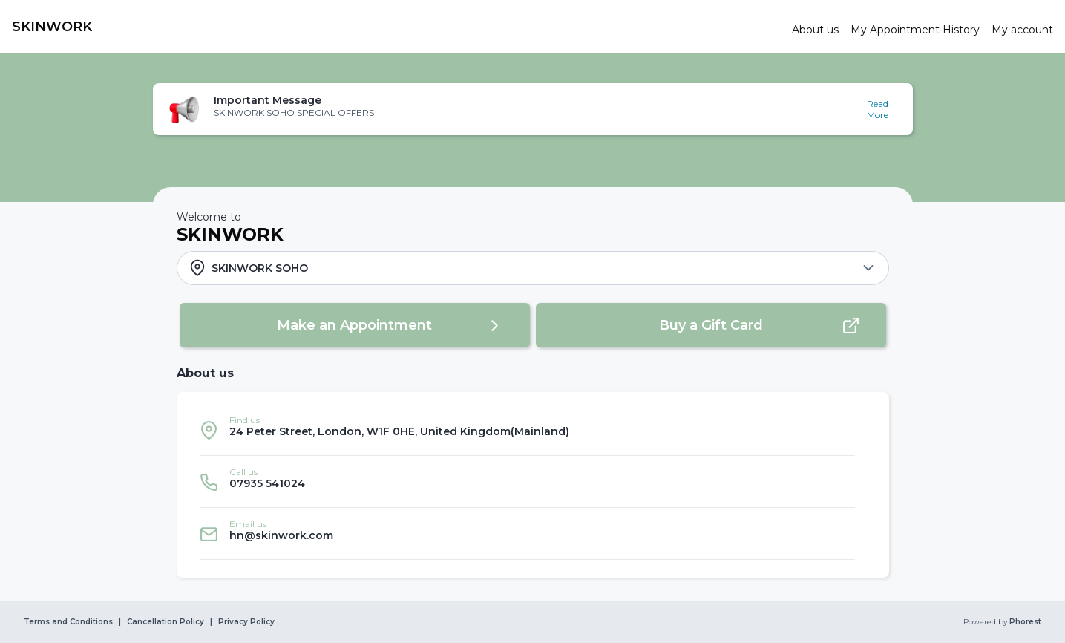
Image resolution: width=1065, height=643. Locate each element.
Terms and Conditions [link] (68, 622)
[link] (396, 26)
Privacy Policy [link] (246, 622)
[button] (533, 109)
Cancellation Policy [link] (165, 622)
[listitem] (527, 430)
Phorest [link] (1024, 622)
